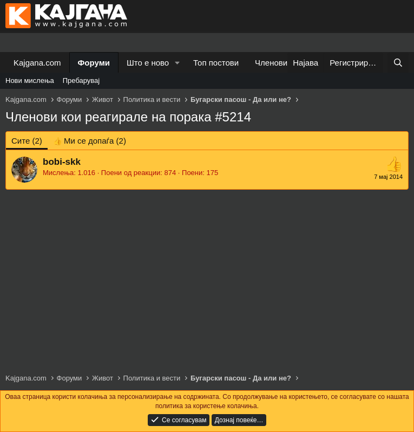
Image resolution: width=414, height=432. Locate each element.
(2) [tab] (26, 140)
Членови (271, 62)
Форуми (94, 62)
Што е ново (148, 62)
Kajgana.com (37, 62)
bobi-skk (62, 162)
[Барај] (398, 63)
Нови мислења (29, 80)
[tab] (90, 141)
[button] (177, 63)
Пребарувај (81, 80)
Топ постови (216, 62)
